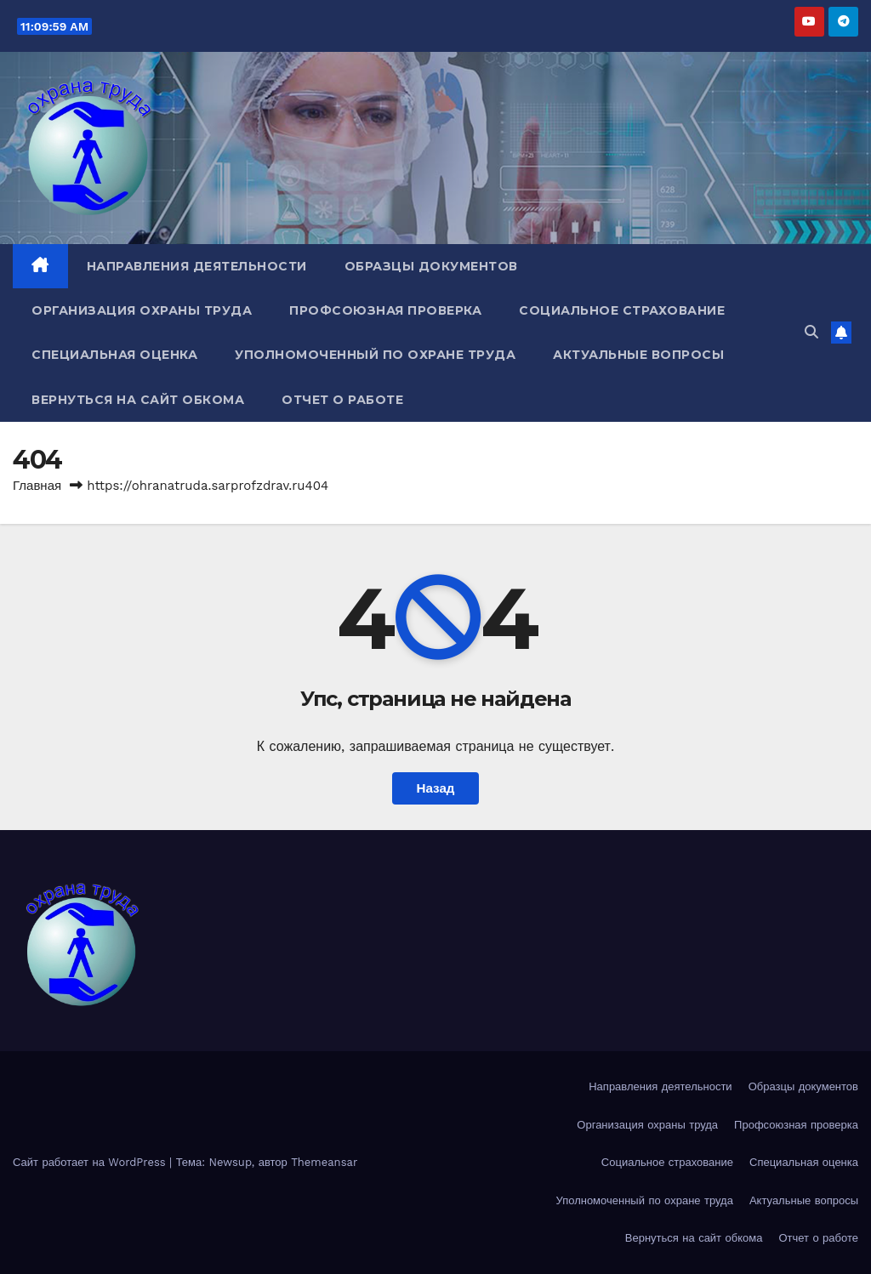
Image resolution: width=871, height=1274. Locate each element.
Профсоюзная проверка (385, 310)
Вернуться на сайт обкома (137, 399)
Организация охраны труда (141, 310)
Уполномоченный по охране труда (375, 354)
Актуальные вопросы (638, 354)
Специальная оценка (114, 354)
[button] (811, 332)
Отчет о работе (342, 399)
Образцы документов (431, 266)
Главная (37, 485)
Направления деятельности (197, 266)
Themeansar (324, 1162)
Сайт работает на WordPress (91, 1162)
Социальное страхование (622, 310)
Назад (435, 788)
